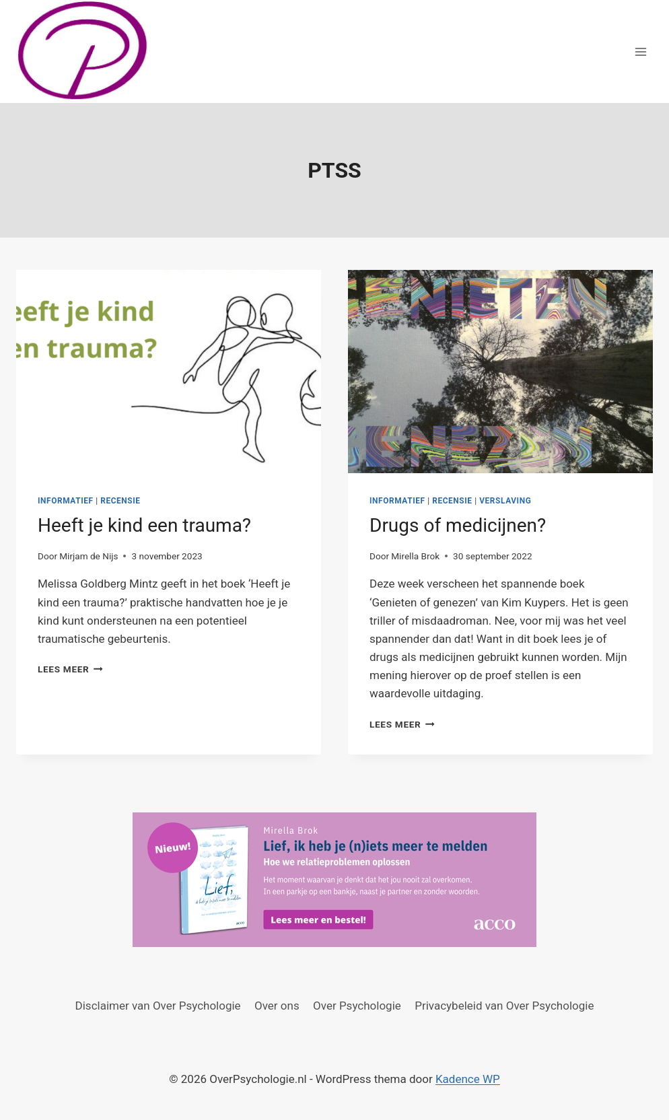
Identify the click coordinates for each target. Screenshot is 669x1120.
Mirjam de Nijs (88, 556)
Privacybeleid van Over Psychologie (504, 1005)
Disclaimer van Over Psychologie (158, 1005)
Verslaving (505, 500)
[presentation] (168, 371)
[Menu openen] (640, 51)
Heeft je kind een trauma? (144, 525)
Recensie (120, 500)
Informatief (66, 500)
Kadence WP (467, 1079)
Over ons (277, 1005)
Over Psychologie (357, 1005)
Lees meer (70, 669)
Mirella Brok (415, 556)
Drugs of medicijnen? (457, 525)
